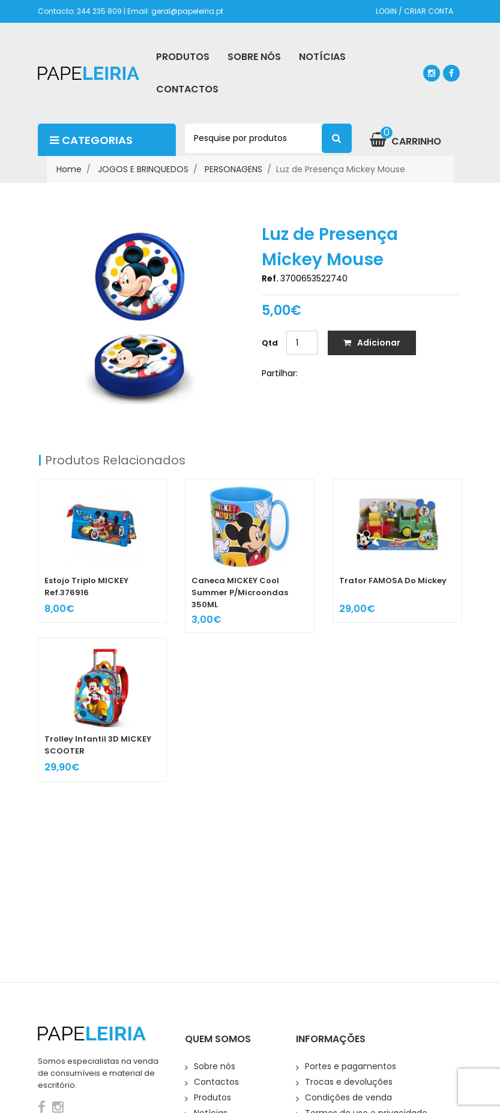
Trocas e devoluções (349, 1082)
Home (69, 169)
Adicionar (371, 343)
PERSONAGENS (233, 169)
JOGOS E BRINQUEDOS (143, 169)
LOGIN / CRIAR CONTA (414, 11)
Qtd (270, 343)
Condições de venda (348, 1097)
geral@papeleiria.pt (187, 11)
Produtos (212, 1097)
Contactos (216, 1082)
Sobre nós (214, 1066)
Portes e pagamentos (350, 1066)
